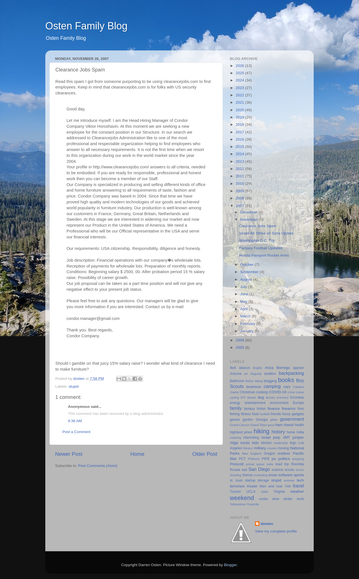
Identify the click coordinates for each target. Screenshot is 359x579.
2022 (240, 95)
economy (283, 397)
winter (288, 499)
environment (279, 403)
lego (293, 443)
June (244, 294)
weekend (242, 497)
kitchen (266, 443)
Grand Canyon (239, 425)
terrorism (237, 486)
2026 (240, 66)
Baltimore (237, 381)
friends (276, 414)
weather (297, 491)
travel (298, 485)
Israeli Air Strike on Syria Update (266, 233)
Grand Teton (258, 425)
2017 (240, 132)
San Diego (259, 469)
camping (272, 386)
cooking (262, 392)
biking (259, 381)
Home (137, 454)
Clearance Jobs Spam (258, 226)
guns (271, 425)
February (248, 324)
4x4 (233, 368)
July (244, 287)
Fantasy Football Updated (261, 248)
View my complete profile (276, 531)
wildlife (263, 499)
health (299, 425)
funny (286, 414)
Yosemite (253, 504)
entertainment (255, 403)
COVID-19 (277, 392)
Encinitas (297, 397)
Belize (249, 381)
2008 (240, 198)
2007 (240, 206)
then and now (271, 486)
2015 (240, 147)
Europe (298, 403)
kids (255, 443)
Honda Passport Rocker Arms (264, 255)
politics (284, 459)
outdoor (283, 453)
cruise (300, 392)
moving (283, 448)
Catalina (298, 387)
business (253, 387)
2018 (240, 124)
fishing (235, 414)
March (246, 316)
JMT (286, 437)
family (236, 408)
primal (250, 464)
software (285, 475)
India (300, 432)
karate (245, 443)
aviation (270, 374)
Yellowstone (238, 504)
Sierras (247, 475)
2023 (240, 88)
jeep (276, 437)
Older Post (204, 454)
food (255, 414)
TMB (287, 486)
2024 (240, 80)
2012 (240, 169)
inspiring (235, 437)
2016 (240, 139)
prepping (298, 459)
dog (261, 397)
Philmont (254, 459)
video (264, 491)
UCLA (250, 492)
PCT (242, 459)
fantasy (249, 409)
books (286, 379)
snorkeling (261, 475)
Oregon (269, 453)
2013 (240, 161)
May (244, 301)
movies (272, 448)
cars (286, 387)
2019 (240, 117)
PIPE (266, 459)
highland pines (241, 432)
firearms (289, 408)
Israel (266, 437)
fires (300, 409)
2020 (240, 110)
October (247, 264)
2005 (240, 347)
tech (300, 480)
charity (234, 392)
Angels (257, 367)
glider (273, 419)
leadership (281, 443)
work (300, 499)
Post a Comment (76, 432)
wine (275, 499)
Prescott (237, 464)
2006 (240, 340)
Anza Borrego (277, 368)
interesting (251, 438)
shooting (235, 475)
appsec (298, 368)
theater (252, 486)
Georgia (262, 420)
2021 (240, 102)
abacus (244, 368)
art (246, 373)
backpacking (291, 373)
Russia (235, 470)
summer (289, 480)
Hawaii (289, 425)
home (291, 432)
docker (251, 397)
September (250, 272)
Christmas (247, 392)
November (249, 219)
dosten (267, 524)
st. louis (236, 480)
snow (272, 475)
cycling (234, 397)
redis (269, 464)
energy (235, 403)
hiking (261, 431)
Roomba (297, 464)
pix (274, 459)
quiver (260, 464)
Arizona (235, 374)
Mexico (248, 448)
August (246, 279)
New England (251, 453)
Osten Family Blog (86, 26)
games (235, 420)
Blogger (230, 565)
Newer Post (68, 454)
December (249, 212)
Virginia (279, 492)
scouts (289, 470)
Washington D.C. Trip (257, 240)
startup (250, 480)
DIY (242, 397)
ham (278, 425)
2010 (240, 184)
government (292, 419)
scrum (300, 469)
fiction (261, 409)
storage (263, 480)
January (247, 331)
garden (247, 420)
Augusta (256, 373)
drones (270, 397)
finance (274, 408)
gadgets (298, 414)
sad (244, 470)
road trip (282, 464)
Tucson (235, 492)
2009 (240, 191)
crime (291, 392)
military (260, 448)
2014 (240, 154)
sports (299, 475)
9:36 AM (75, 421)
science (277, 470)
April (244, 309)
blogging (270, 381)
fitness (246, 414)
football (265, 414)
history (278, 431)
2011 (240, 176)
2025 (240, 73)
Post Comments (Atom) (97, 466)
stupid (74, 386)
